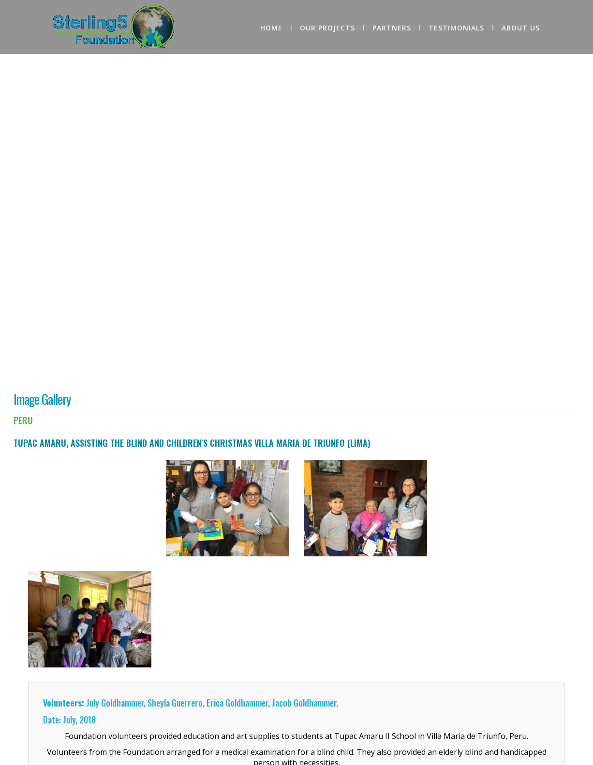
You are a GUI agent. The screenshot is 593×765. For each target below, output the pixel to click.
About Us (521, 27)
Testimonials (456, 27)
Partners (391, 27)
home (271, 27)
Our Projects (327, 27)
